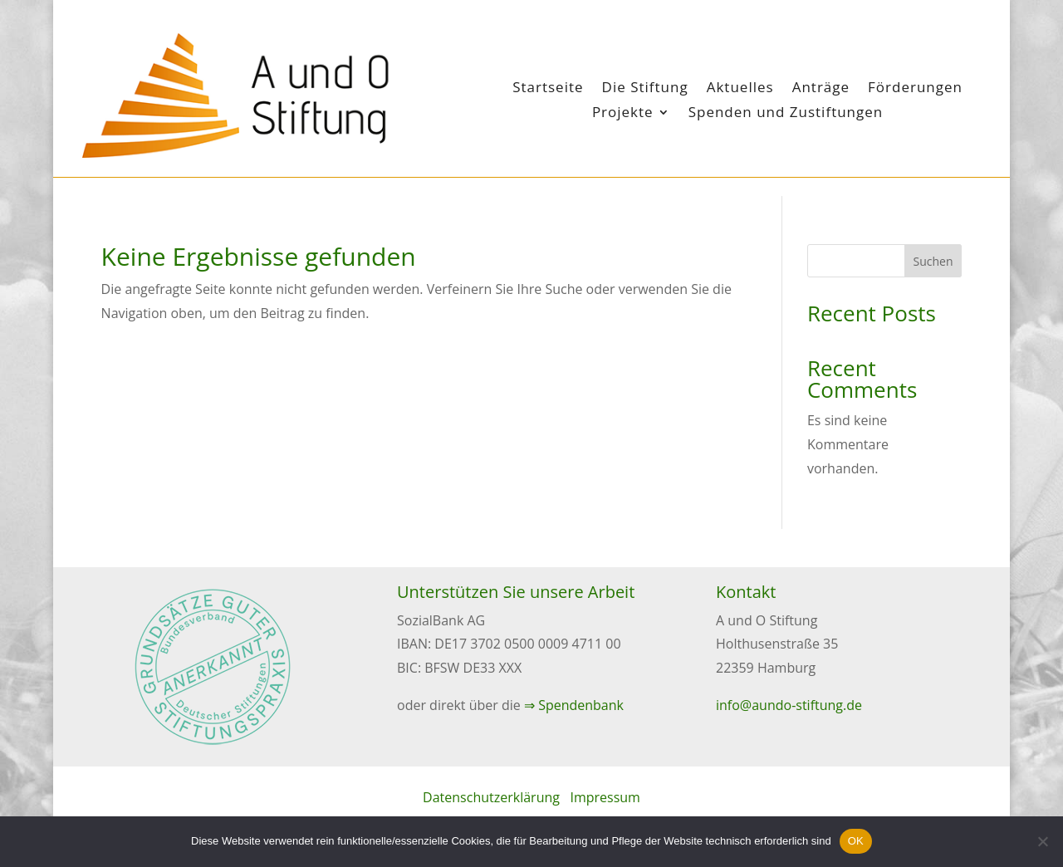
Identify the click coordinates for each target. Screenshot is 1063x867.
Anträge (821, 88)
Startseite (547, 88)
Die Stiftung (645, 88)
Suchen (933, 261)
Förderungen (915, 88)
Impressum (604, 797)
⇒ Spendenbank (574, 705)
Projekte (623, 113)
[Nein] (1042, 841)
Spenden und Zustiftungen (786, 113)
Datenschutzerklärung (491, 797)
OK (856, 841)
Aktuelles (740, 88)
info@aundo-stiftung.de (789, 705)
